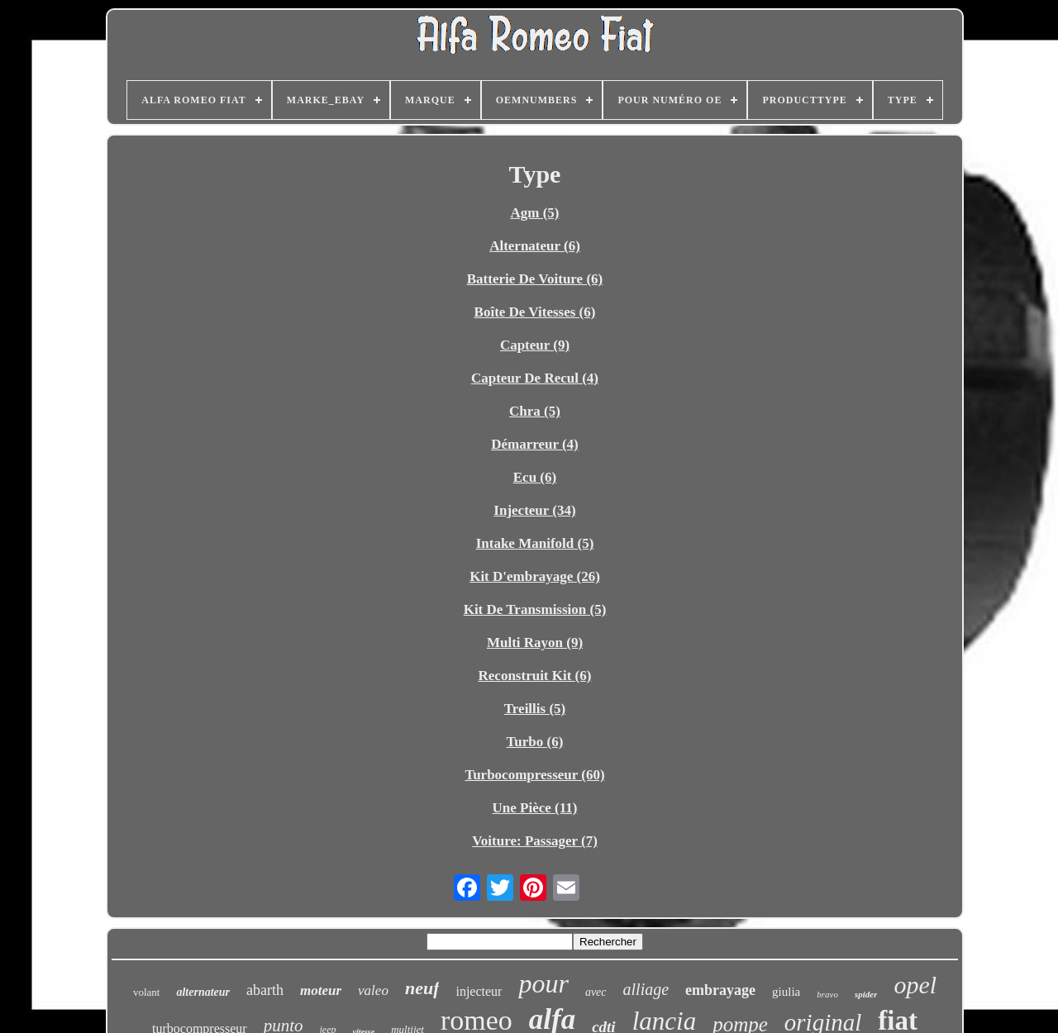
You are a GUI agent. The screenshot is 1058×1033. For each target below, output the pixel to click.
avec (596, 992)
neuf (422, 988)
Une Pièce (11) (535, 808)
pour (543, 983)
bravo (827, 994)
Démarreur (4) (535, 444)
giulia (786, 991)
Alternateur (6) (534, 246)
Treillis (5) (534, 708)
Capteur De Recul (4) (534, 378)
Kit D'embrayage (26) (534, 576)
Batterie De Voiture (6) (535, 279)
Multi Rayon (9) (535, 642)
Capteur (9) (535, 345)
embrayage (720, 990)
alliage (646, 989)
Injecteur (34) (534, 510)
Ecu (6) (534, 477)
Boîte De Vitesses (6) (535, 312)
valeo (373, 990)
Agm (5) (534, 213)
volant (146, 992)
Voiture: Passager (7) (535, 841)
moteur (320, 990)
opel (915, 984)
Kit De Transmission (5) (535, 609)
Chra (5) (534, 411)
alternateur (203, 992)
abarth (265, 990)
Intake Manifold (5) (535, 543)
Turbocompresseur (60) (534, 775)
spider (866, 994)
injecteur (478, 991)
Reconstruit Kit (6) (535, 675)
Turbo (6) (535, 742)
